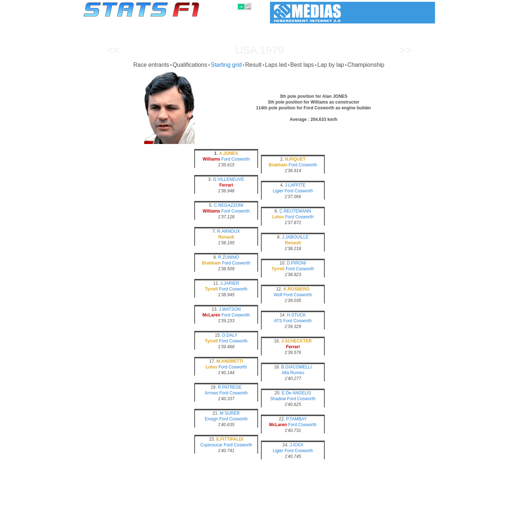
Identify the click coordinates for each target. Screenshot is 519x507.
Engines (255, 500)
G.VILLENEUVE (228, 179)
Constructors (224, 500)
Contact (421, 500)
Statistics (107, 500)
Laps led (276, 65)
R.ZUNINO (228, 257)
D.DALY (229, 335)
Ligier (278, 190)
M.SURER (230, 413)
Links (368, 500)
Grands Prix (166, 500)
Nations (301, 500)
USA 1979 (259, 50)
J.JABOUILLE (295, 237)
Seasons (135, 500)
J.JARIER (230, 283)
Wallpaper (393, 500)
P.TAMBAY (296, 418)
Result (253, 65)
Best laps (302, 65)
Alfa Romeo (292, 372)
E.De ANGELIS (296, 392)
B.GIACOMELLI (296, 367)
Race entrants (151, 65)
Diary (348, 500)
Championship (365, 65)
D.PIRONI (296, 263)
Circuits (326, 500)
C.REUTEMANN (295, 211)
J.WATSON (230, 309)
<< (113, 50)
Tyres (278, 500)
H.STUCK (296, 315)
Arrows (211, 392)
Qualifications (190, 65)
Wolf (278, 294)
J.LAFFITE (295, 185)
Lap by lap (331, 65)
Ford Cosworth (235, 159)
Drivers (194, 500)
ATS (278, 320)
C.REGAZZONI (228, 205)
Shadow (278, 398)
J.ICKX (296, 444)
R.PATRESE (229, 387)
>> (405, 50)
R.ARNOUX (228, 231)
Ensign (211, 418)
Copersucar (211, 444)
